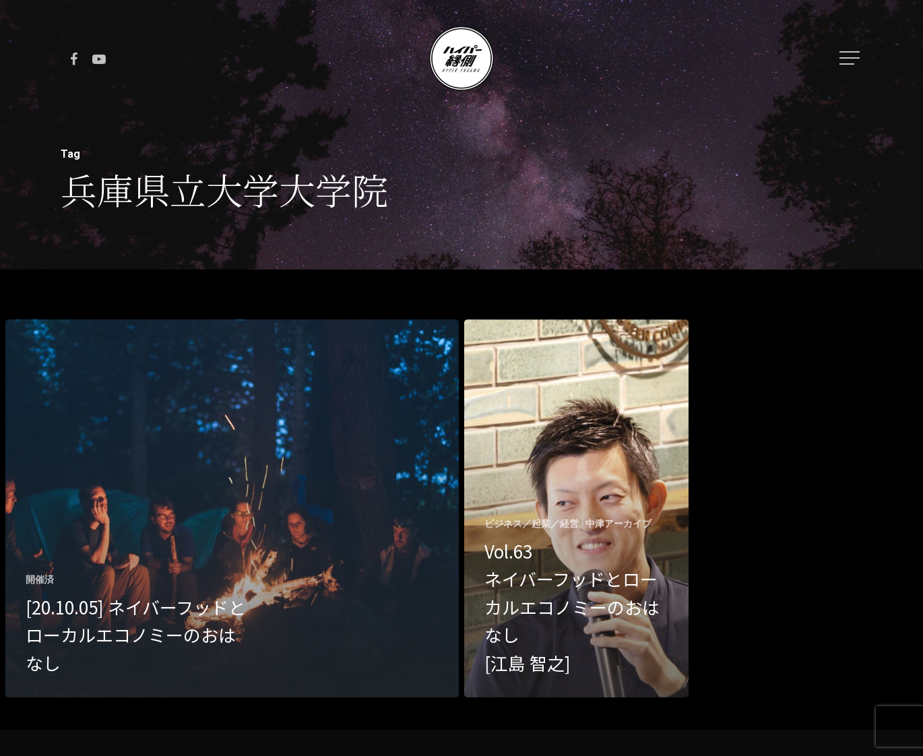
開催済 (40, 579)
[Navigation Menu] (850, 58)
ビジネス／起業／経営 (531, 523)
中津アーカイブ (618, 523)
